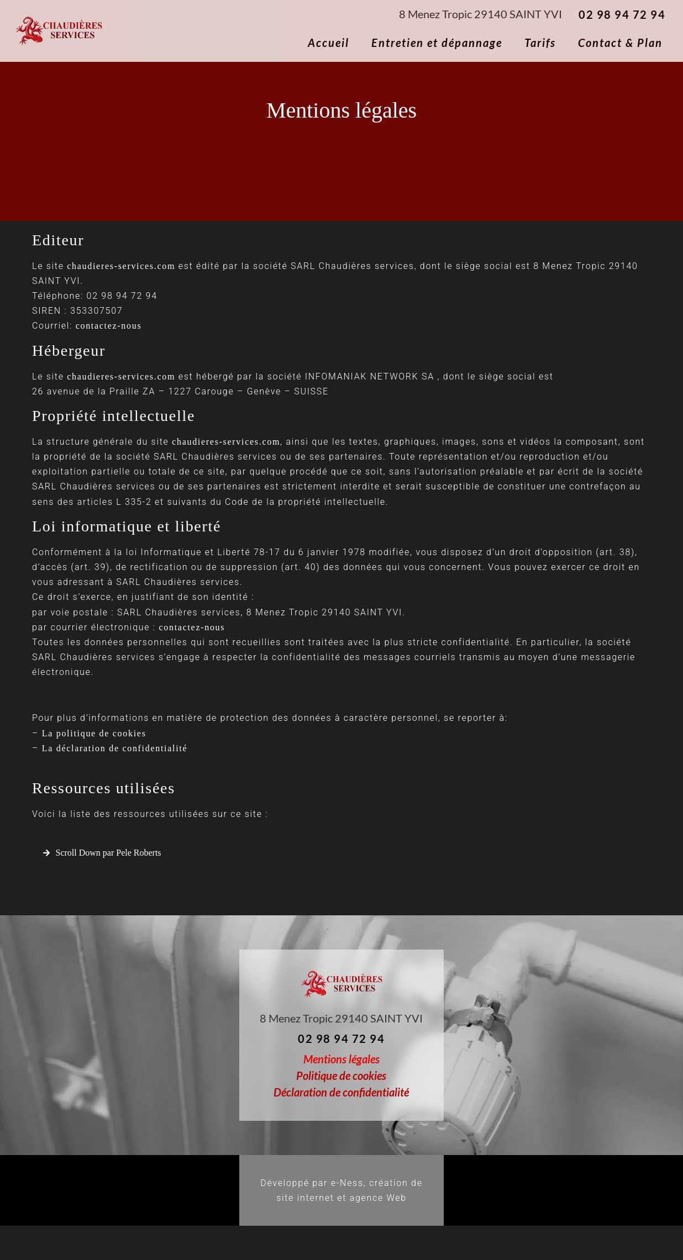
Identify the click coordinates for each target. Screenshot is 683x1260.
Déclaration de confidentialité (341, 1092)
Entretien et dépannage (436, 42)
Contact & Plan (620, 42)
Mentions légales (341, 1059)
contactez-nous (109, 325)
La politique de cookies (94, 733)
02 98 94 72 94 (622, 14)
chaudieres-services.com (121, 266)
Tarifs (540, 42)
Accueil (328, 42)
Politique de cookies (341, 1075)
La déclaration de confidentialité (115, 748)
